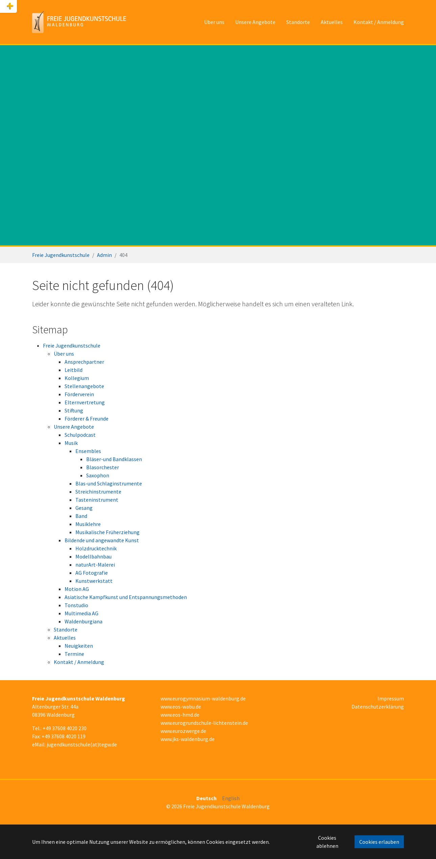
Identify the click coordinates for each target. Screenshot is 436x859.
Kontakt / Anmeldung (79, 662)
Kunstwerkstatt (94, 580)
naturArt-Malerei (95, 564)
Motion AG (77, 589)
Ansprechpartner (84, 361)
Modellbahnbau (93, 556)
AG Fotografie (91, 572)
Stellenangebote (84, 386)
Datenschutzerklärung (378, 706)
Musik (71, 442)
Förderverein (79, 394)
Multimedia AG (81, 613)
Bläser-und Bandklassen (114, 459)
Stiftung (74, 410)
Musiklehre (88, 524)
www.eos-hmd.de (180, 714)
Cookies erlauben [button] (379, 841)
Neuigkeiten (79, 645)
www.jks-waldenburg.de (188, 739)
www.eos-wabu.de (181, 706)
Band (81, 515)
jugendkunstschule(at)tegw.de (82, 744)
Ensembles (88, 451)
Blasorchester (102, 467)
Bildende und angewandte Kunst (102, 540)
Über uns (64, 353)
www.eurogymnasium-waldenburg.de (203, 698)
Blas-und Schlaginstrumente (108, 483)
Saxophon (97, 475)
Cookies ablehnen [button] (327, 841)
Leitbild (73, 369)
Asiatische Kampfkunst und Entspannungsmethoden (126, 597)
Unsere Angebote (74, 426)
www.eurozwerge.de (183, 730)
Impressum (391, 698)
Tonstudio (76, 605)
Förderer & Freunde (86, 418)
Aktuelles (65, 637)
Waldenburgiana (83, 621)
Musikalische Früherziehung (107, 532)
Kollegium (77, 378)
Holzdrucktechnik (96, 548)
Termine (74, 653)
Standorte (65, 629)
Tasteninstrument (96, 499)
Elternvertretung (85, 402)
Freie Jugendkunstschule (71, 345)
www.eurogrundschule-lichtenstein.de (204, 722)
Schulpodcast (80, 434)
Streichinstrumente (98, 491)
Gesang (84, 507)
